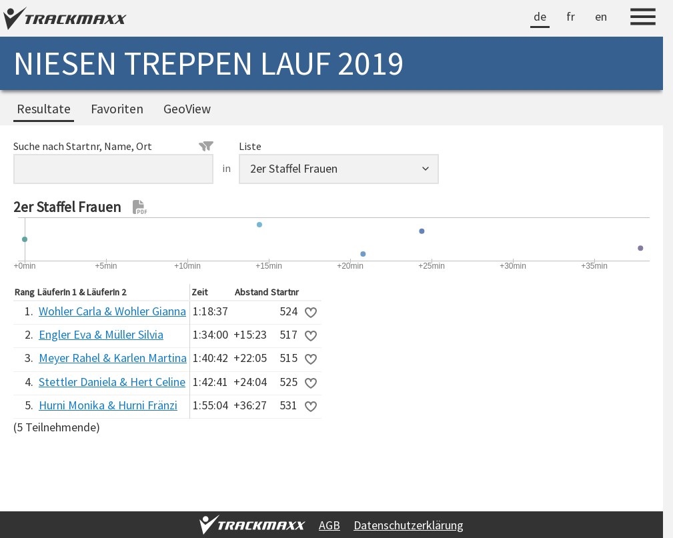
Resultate (44, 109)
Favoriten (117, 109)
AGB (329, 525)
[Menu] (643, 18)
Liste (250, 146)
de (540, 16)
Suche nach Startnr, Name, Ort (113, 146)
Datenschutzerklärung (409, 525)
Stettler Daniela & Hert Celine (112, 381)
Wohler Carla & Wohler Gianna (112, 311)
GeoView (187, 109)
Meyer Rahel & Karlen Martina (113, 357)
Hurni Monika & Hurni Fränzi (108, 405)
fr (570, 16)
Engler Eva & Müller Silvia (101, 334)
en (601, 16)
